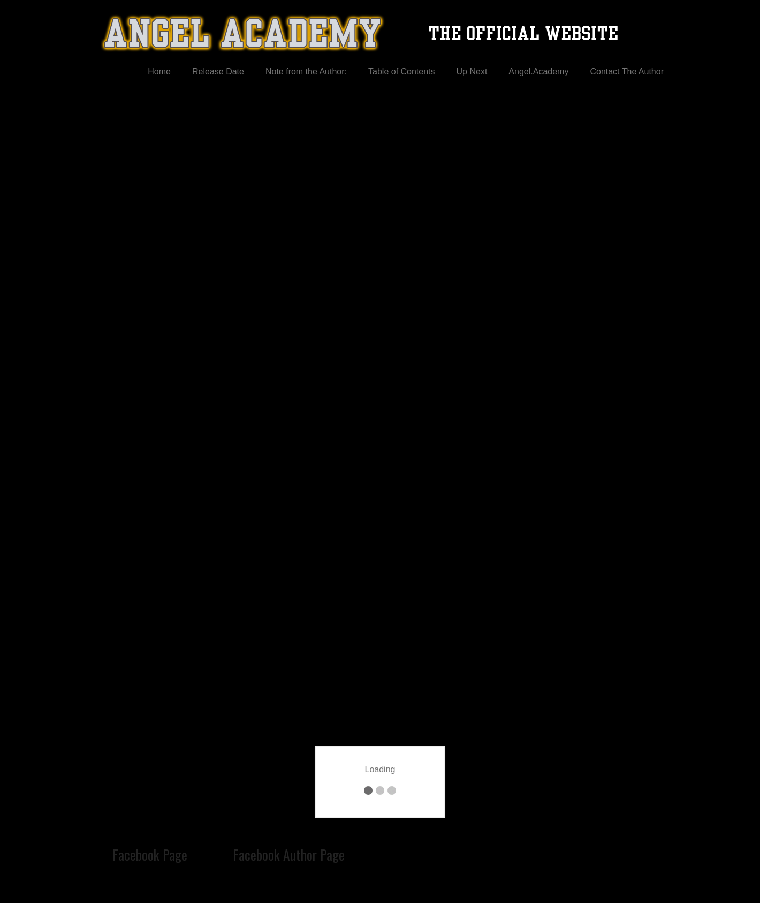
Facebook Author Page (289, 854)
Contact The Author (627, 71)
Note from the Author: (306, 71)
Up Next (472, 71)
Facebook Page (149, 854)
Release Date (218, 71)
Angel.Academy (538, 71)
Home (159, 71)
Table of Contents (401, 71)
